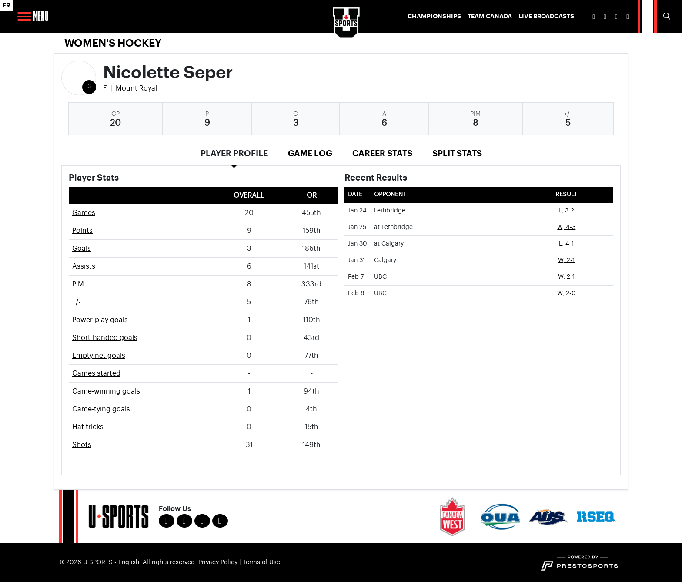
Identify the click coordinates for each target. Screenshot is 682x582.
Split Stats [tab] (457, 153)
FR (6, 5)
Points (82, 230)
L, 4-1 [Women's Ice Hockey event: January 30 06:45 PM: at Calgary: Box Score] (566, 244)
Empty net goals (98, 355)
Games (83, 212)
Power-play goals (100, 319)
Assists (83, 266)
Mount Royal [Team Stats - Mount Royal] (136, 88)
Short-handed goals (104, 337)
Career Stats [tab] (382, 153)
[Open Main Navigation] (24, 16)
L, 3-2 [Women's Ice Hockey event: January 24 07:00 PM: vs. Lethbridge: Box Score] (566, 211)
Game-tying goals (101, 409)
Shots (81, 444)
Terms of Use (261, 562)
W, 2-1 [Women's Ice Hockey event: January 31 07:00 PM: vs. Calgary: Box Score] (566, 260)
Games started (96, 373)
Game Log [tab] (310, 153)
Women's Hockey (113, 43)
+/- (76, 302)
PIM (78, 284)
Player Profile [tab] (234, 153)
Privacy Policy (217, 562)
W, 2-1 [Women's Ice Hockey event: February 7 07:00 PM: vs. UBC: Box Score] (566, 277)
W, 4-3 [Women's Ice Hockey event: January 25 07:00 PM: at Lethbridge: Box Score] (566, 227)
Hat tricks (88, 427)
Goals (81, 248)
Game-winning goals (106, 391)
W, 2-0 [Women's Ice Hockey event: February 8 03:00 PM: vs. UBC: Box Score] (566, 293)
